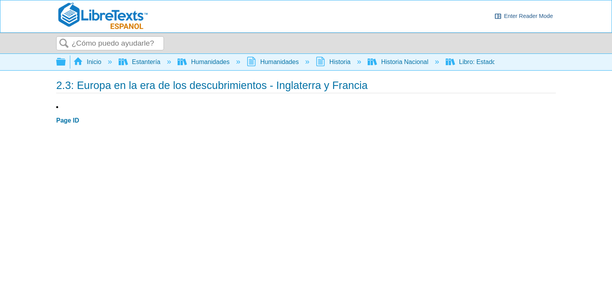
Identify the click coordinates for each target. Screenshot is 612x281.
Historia (334, 62)
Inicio (88, 62)
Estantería (140, 62)
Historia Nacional (399, 62)
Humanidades (204, 62)
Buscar (64, 43)
